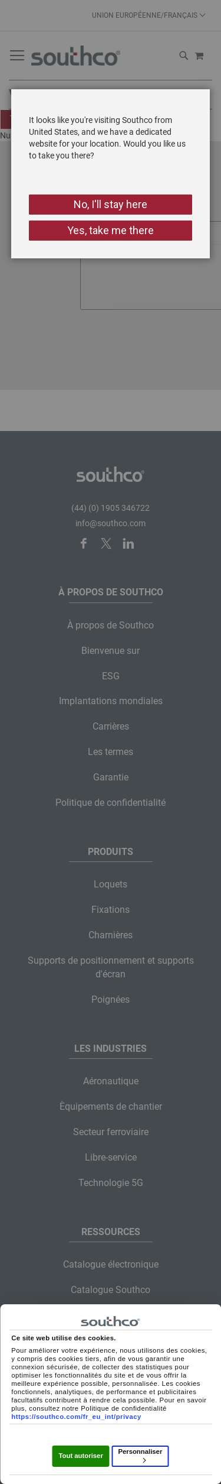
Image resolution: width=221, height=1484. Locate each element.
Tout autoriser (80, 1455)
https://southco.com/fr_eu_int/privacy (76, 1416)
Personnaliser (140, 1455)
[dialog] (110, 742)
